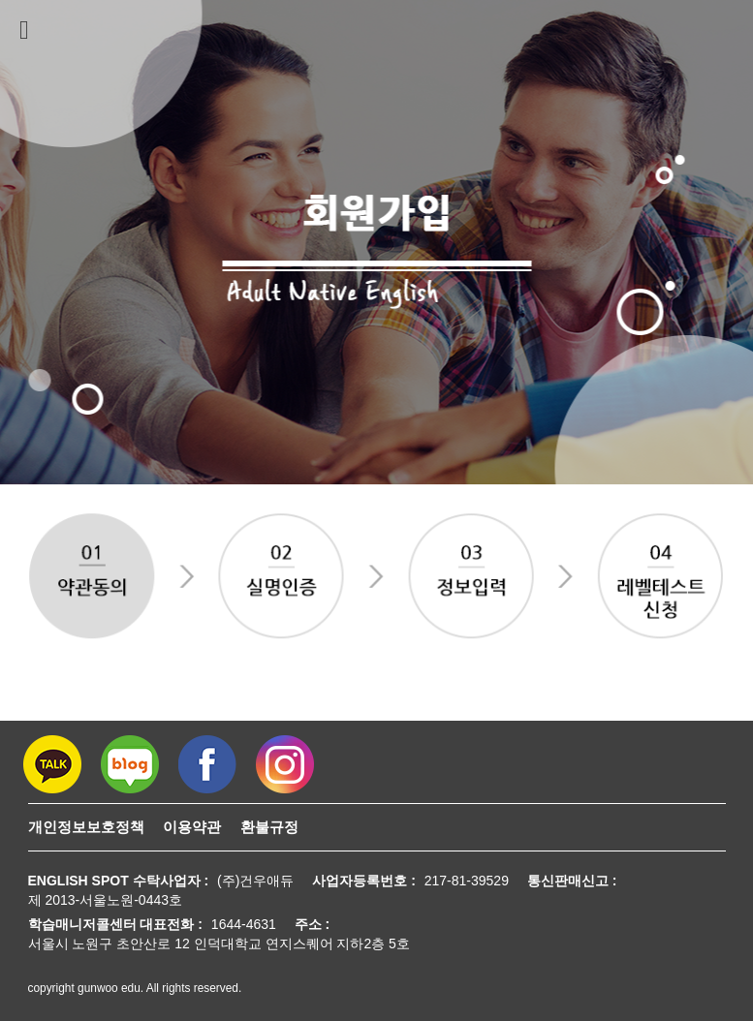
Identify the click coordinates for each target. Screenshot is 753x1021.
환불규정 (269, 827)
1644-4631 (243, 924)
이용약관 (192, 827)
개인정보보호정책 (86, 827)
